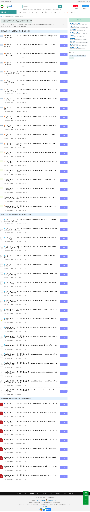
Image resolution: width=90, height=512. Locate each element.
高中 (37, 12)
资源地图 (58, 493)
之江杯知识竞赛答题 (57, 9)
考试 (55, 12)
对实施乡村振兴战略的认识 (47, 9)
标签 (1, 16)
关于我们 (19, 493)
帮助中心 (88, 1)
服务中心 (51, 493)
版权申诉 (25, 493)
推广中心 (32, 493)
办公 (50, 12)
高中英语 (71, 58)
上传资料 (76, 8)
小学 (29, 12)
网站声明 (45, 493)
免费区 (73, 12)
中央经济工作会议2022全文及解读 (34, 9)
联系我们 (64, 493)
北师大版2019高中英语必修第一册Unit (77, 55)
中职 (42, 12)
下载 (64, 36)
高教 (46, 12)
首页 (20, 12)
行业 (59, 12)
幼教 (24, 12)
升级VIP (85, 8)
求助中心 (38, 493)
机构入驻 (71, 493)
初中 (33, 12)
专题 (63, 12)
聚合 (68, 12)
